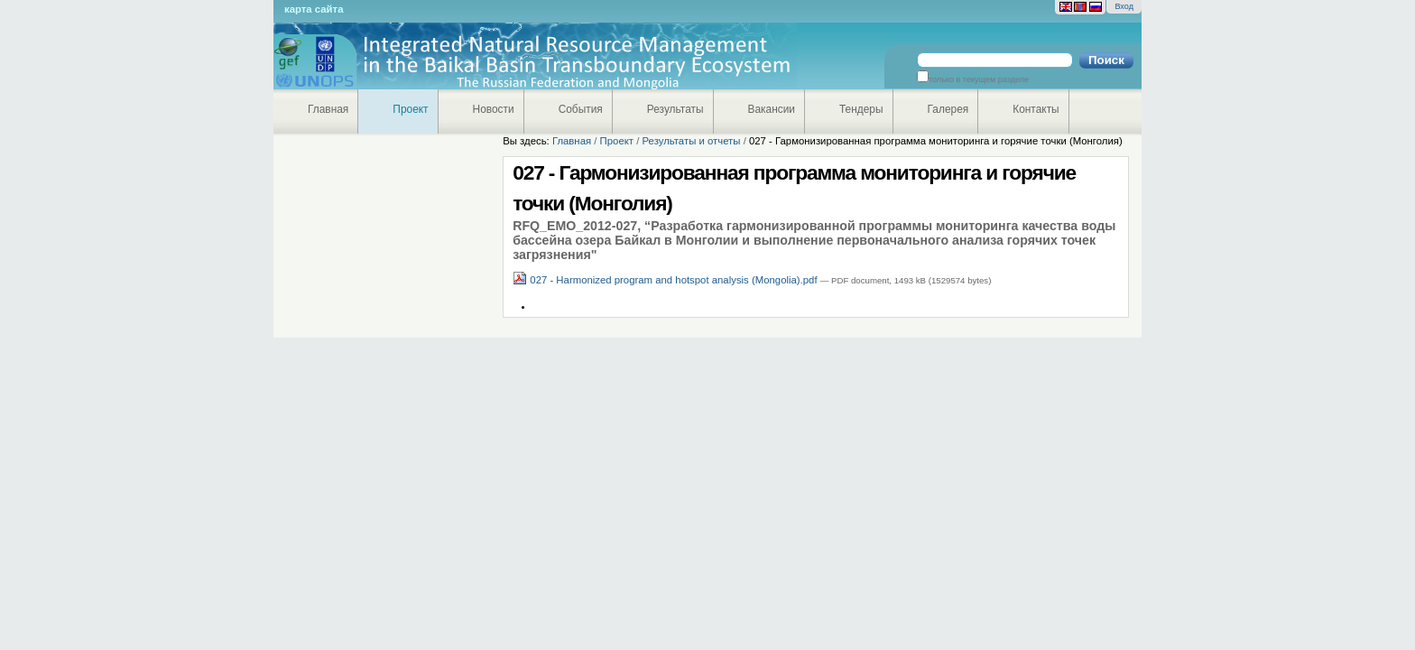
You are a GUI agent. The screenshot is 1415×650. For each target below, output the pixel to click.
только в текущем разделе (979, 79)
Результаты (675, 109)
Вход (1123, 6)
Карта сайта (313, 9)
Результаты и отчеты (691, 140)
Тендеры (861, 109)
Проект (410, 109)
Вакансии (772, 109)
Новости (493, 109)
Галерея (948, 109)
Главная (328, 109)
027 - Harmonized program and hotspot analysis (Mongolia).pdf (666, 279)
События (581, 109)
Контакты (1036, 109)
